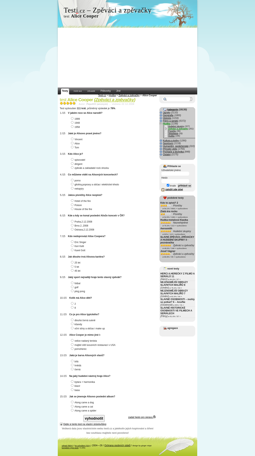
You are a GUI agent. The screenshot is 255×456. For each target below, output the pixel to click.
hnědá (76, 365)
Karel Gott (78, 250)
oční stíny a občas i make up (88, 328)
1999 (76, 119)
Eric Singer (79, 242)
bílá (75, 361)
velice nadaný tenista (84, 340)
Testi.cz (102, 95)
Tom (75, 147)
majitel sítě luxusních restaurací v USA (93, 345)
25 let (76, 262)
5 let (75, 266)
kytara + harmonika (83, 382)
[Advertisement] (127, 58)
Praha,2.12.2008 (82, 221)
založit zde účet (174, 189)
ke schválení (82, 445)
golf (75, 287)
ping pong (78, 291)
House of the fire (82, 209)
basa (76, 390)
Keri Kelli (78, 246)
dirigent (77, 164)
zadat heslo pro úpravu (141, 417)
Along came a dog (83, 402)
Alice (76, 143)
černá (76, 369)
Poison (77, 205)
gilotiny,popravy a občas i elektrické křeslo (95, 184)
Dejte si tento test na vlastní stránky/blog (84, 424)
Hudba (112, 95)
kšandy (77, 324)
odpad (67, 445)
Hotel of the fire (81, 201)
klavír (76, 386)
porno (76, 180)
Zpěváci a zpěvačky (129, 95)
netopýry (78, 188)
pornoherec (79, 349)
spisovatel (78, 159)
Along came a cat (82, 406)
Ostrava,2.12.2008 (83, 229)
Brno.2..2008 (80, 225)
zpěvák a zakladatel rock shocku (90, 168)
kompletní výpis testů (70, 448)
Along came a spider (84, 410)
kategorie (172, 109)
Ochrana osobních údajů (117, 445)
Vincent (77, 139)
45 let (76, 270)
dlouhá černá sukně (83, 320)
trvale (171, 185)
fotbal (76, 283)
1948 (76, 123)
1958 (76, 127)
